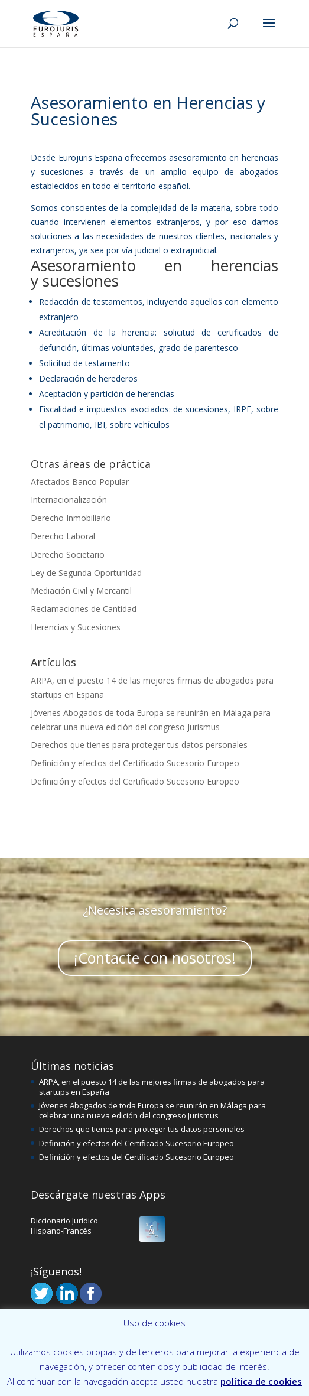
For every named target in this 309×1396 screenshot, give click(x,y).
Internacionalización (69, 499)
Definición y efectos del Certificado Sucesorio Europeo (135, 763)
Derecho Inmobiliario (71, 517)
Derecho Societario (68, 554)
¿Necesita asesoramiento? (155, 914)
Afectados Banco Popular (80, 481)
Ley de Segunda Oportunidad (86, 572)
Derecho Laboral (63, 536)
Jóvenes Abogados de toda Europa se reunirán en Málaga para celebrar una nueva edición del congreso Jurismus (152, 1110)
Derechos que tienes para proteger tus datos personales (139, 744)
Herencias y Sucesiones (76, 627)
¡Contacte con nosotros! (155, 962)
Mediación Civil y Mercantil (81, 590)
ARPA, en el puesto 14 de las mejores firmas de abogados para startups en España (152, 1086)
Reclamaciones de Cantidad (83, 608)
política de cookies (261, 1381)
